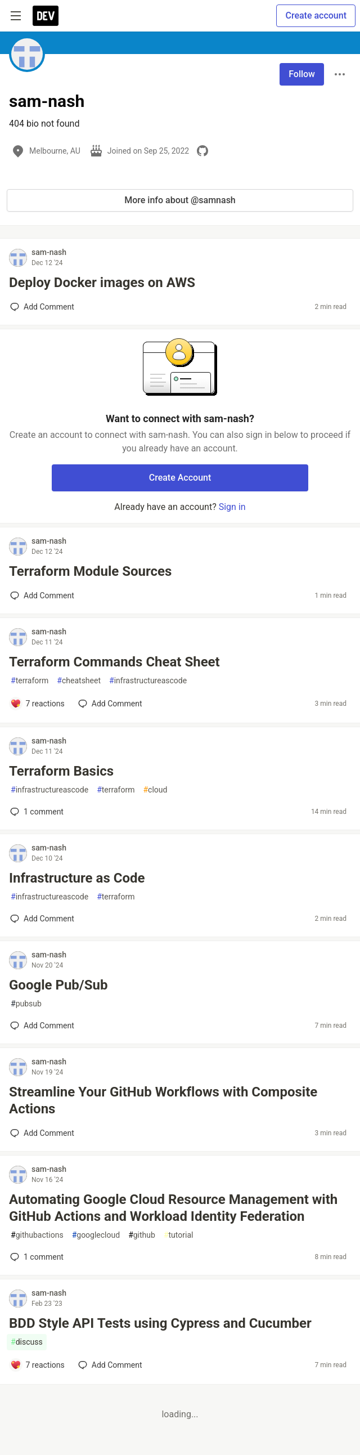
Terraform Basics (61, 771)
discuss (27, 1342)
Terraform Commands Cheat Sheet (114, 662)
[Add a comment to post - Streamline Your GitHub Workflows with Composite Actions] (42, 1133)
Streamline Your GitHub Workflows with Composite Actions (163, 1100)
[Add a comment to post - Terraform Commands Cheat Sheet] (37, 703)
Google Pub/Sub (58, 985)
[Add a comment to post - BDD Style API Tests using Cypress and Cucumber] (37, 1365)
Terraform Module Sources (90, 571)
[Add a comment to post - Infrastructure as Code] (42, 919)
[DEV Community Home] (46, 16)
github (141, 1235)
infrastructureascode (148, 681)
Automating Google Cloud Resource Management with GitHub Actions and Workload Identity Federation (173, 1208)
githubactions (37, 1235)
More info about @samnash (180, 200)
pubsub (26, 1004)
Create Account (180, 477)
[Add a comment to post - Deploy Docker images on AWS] (42, 307)
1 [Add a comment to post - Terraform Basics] (36, 811)
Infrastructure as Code (77, 878)
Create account (315, 15)
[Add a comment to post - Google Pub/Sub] (42, 1026)
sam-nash (49, 252)
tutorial (179, 1235)
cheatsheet (79, 681)
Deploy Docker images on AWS (102, 282)
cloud (155, 790)
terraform (29, 681)
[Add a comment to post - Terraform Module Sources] (42, 596)
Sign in (232, 507)
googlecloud (96, 1235)
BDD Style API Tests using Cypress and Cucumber (160, 1323)
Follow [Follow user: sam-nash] (302, 74)
